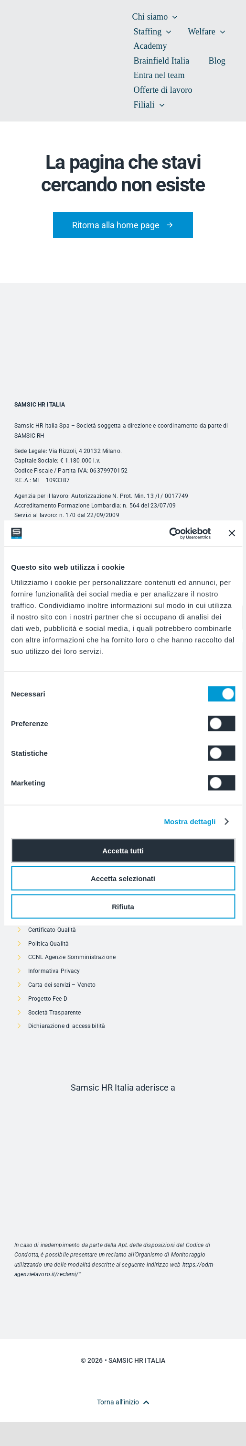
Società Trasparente (54, 1012)
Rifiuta (123, 906)
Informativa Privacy (54, 971)
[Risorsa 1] (123, 1108)
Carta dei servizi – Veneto (62, 985)
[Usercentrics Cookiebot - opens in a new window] (169, 533)
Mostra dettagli (189, 821)
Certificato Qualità (52, 930)
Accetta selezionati (123, 878)
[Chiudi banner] (231, 533)
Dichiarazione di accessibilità (66, 1026)
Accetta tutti (123, 850)
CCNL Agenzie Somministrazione (72, 957)
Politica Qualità (48, 943)
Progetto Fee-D (47, 998)
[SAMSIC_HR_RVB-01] (28, 50)
